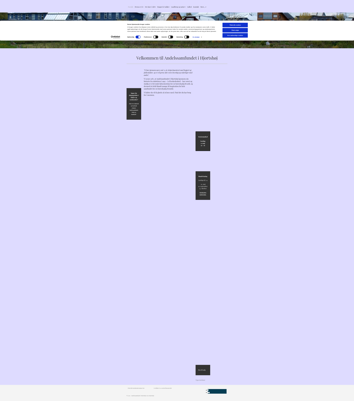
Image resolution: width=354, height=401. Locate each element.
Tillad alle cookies (235, 4)
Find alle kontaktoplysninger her (136, 388)
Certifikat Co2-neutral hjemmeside (163, 388)
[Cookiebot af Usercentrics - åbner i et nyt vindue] (115, 16)
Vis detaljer (196, 16)
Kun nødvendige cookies (235, 14)
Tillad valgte (235, 9)
